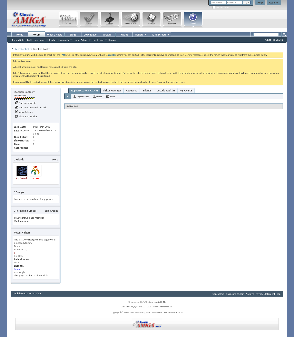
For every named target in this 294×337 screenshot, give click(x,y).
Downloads (90, 34)
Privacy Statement (265, 293)
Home (19, 34)
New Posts (39, 40)
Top (279, 293)
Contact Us (218, 293)
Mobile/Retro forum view (27, 293)
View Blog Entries (26, 116)
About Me (131, 90)
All (68, 96)
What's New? (54, 34)
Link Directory (160, 34)
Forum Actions (81, 40)
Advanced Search (274, 40)
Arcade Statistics (166, 90)
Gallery (141, 34)
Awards (124, 34)
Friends (147, 90)
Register (274, 2)
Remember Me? (221, 8)
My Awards (186, 90)
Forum (36, 34)
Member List (22, 48)
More (55, 159)
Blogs (73, 34)
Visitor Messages (112, 90)
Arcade (107, 34)
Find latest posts (25, 103)
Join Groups (51, 210)
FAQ (29, 40)
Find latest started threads (31, 107)
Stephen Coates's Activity (84, 90)
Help (260, 2)
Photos (112, 97)
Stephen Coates (83, 97)
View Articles (23, 111)
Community (63, 40)
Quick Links (98, 40)
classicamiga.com (235, 293)
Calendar (51, 40)
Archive (250, 293)
